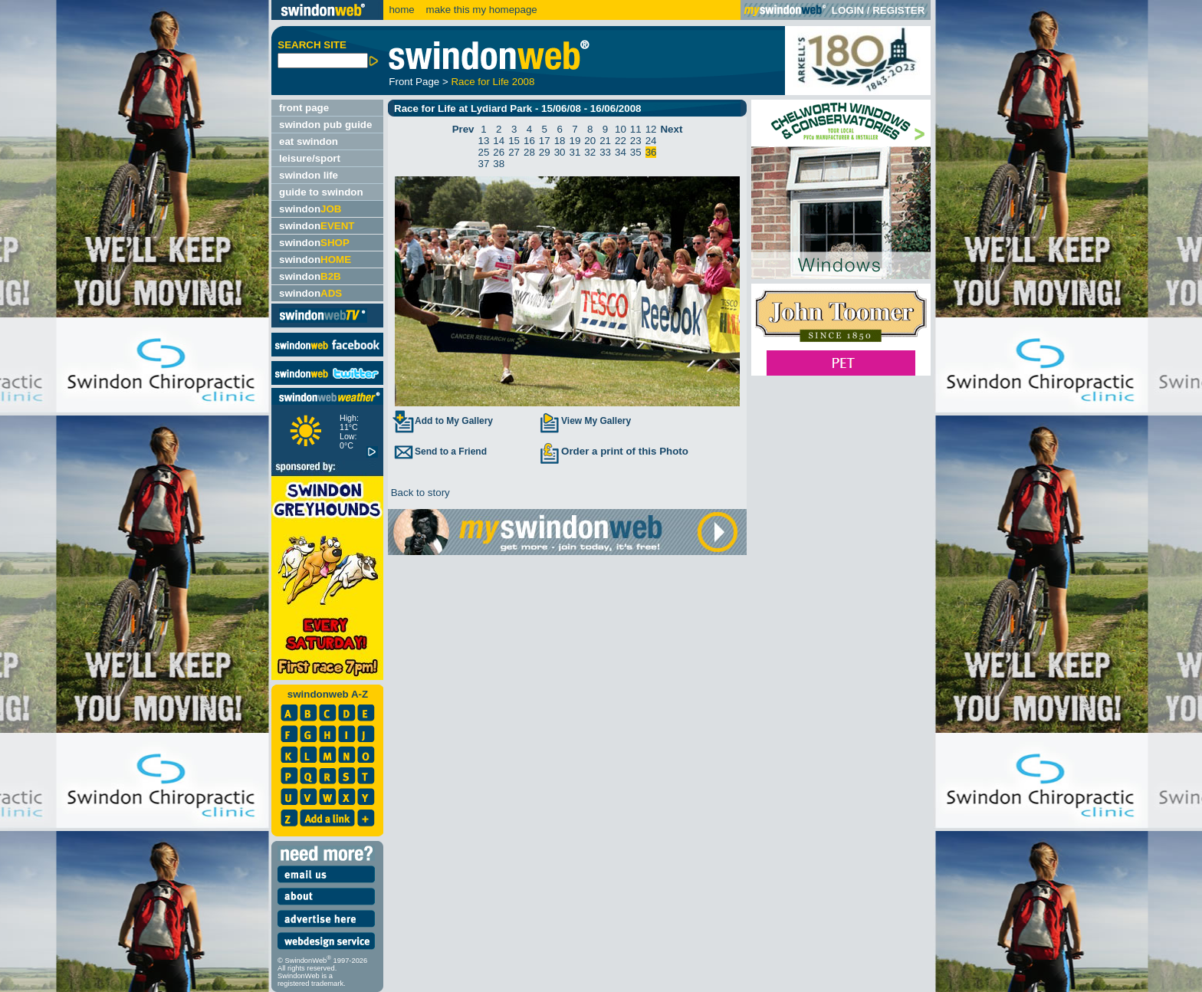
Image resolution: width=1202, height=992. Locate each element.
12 (651, 129)
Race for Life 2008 (492, 81)
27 (514, 152)
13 (484, 140)
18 (560, 140)
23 (636, 140)
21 (605, 140)
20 (590, 140)
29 (544, 152)
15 (514, 140)
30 (560, 152)
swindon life (308, 175)
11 (636, 129)
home (401, 9)
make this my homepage (480, 9)
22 (620, 140)
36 (651, 152)
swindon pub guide (325, 124)
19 (575, 140)
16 (529, 140)
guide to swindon (321, 192)
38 (498, 163)
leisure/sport (309, 158)
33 (605, 152)
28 (529, 152)
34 (620, 152)
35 (636, 152)
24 (651, 140)
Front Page (414, 81)
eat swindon (308, 141)
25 (484, 152)
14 (498, 140)
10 (620, 129)
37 (484, 163)
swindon (310, 209)
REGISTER (898, 10)
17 (544, 140)
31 (575, 152)
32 (590, 152)
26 (498, 152)
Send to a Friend (439, 451)
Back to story (419, 492)
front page (304, 107)
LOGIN (848, 10)
